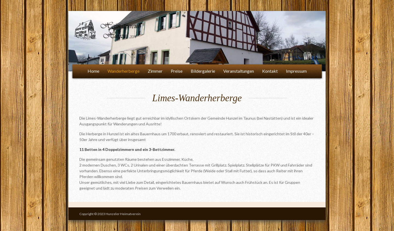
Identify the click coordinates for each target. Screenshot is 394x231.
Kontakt (270, 71)
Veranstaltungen (238, 71)
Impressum (296, 71)
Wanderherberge (124, 71)
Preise (176, 71)
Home (93, 71)
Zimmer (155, 71)
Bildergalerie (203, 71)
